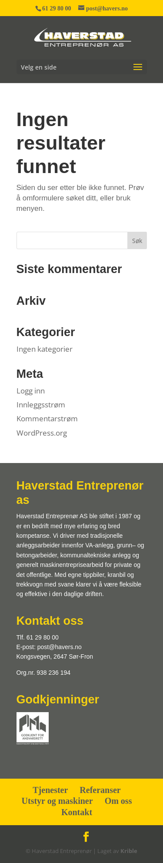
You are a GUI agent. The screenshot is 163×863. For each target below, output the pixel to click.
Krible (128, 851)
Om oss (118, 801)
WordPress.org (42, 433)
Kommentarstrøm (47, 418)
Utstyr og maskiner (57, 801)
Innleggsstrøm (41, 405)
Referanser (100, 790)
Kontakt (76, 812)
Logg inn (31, 391)
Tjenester (50, 790)
